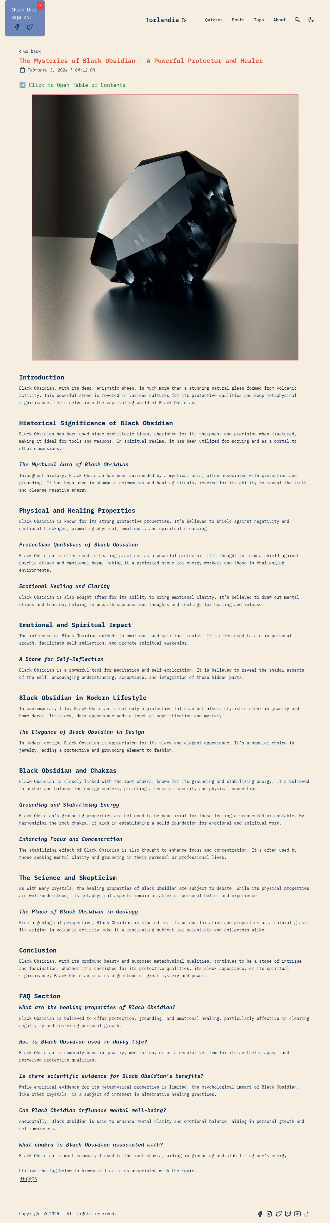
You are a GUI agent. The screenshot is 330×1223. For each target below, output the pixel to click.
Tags (259, 19)
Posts (238, 19)
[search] (297, 20)
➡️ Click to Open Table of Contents (72, 84)
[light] (311, 20)
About (279, 19)
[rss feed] (184, 19)
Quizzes (214, 19)
